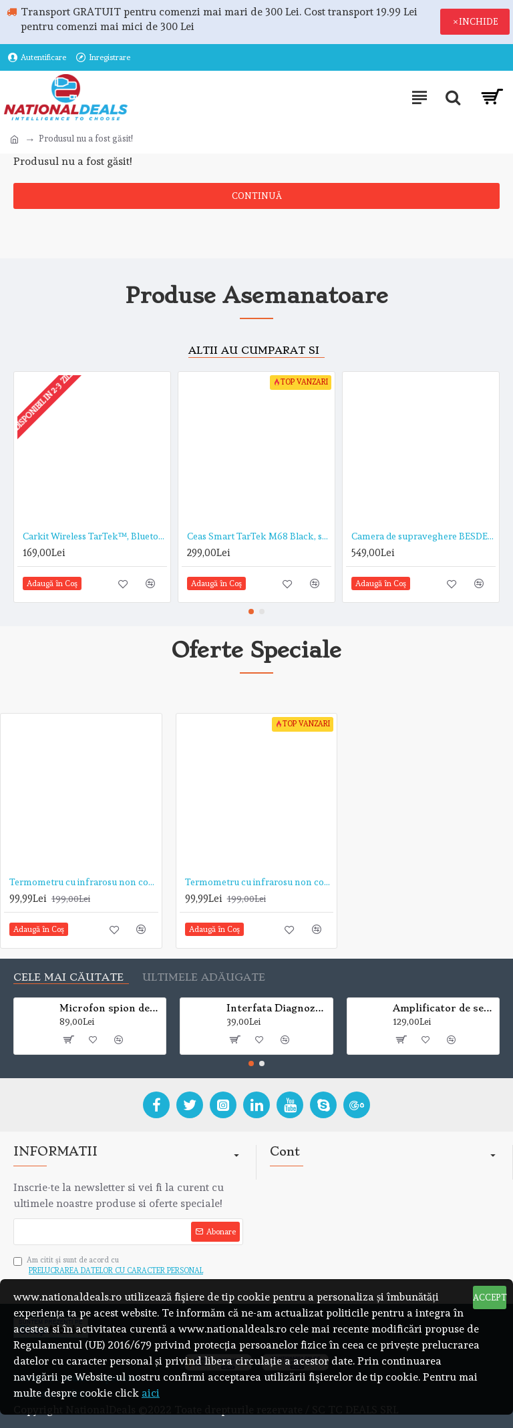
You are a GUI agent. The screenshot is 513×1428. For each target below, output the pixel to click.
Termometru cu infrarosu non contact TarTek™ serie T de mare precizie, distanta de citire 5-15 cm (83, 882)
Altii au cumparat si (253, 350)
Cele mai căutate (68, 977)
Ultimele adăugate (203, 977)
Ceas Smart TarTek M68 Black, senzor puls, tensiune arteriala (259, 536)
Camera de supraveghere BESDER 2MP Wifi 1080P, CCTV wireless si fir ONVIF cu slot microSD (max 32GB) (423, 536)
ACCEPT (489, 1297)
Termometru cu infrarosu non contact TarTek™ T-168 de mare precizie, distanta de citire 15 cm (259, 882)
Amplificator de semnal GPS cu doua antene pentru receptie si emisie (443, 1008)
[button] (251, 611)
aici (151, 1393)
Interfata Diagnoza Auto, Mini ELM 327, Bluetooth (277, 1008)
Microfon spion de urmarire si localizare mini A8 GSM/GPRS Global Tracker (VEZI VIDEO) (110, 1008)
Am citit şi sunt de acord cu (109, 1266)
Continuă (257, 196)
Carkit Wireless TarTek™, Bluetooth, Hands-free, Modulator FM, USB (95, 536)
